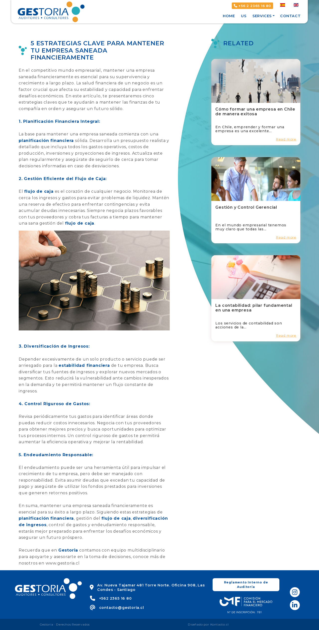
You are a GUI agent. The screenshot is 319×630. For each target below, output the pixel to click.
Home (229, 16)
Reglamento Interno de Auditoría (246, 584)
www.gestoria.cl (63, 563)
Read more (286, 139)
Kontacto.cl (219, 624)
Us (243, 16)
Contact (290, 16)
